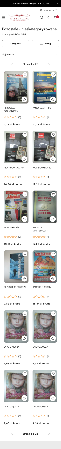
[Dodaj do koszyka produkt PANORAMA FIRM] (53, 99)
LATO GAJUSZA (11, 346)
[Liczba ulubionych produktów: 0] (48, 17)
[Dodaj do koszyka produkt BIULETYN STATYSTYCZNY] (53, 219)
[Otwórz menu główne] (4, 17)
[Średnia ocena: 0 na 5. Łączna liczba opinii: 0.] (12, 117)
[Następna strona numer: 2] (48, 64)
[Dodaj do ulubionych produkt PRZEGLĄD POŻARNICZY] (24, 74)
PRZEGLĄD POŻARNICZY (11, 109)
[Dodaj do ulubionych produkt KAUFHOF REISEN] (53, 254)
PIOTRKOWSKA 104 (14, 167)
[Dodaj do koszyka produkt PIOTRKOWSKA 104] (24, 159)
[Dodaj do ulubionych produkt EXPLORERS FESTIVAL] (24, 254)
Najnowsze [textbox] (8, 54)
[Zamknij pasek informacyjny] (57, 3)
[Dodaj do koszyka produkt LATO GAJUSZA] (24, 338)
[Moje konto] (48, 10)
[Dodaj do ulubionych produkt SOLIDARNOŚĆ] (24, 194)
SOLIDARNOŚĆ (12, 227)
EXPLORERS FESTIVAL (15, 287)
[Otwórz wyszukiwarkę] (41, 17)
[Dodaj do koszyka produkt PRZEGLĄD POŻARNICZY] (24, 99)
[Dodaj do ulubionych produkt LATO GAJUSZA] (24, 313)
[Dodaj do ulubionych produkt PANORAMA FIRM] (53, 74)
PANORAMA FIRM (42, 107)
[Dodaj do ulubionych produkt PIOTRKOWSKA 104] (24, 134)
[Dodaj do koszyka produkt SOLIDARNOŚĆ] (24, 219)
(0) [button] (19, 117)
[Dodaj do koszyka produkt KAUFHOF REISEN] (53, 279)
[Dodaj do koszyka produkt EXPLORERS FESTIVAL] (24, 279)
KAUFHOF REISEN (42, 287)
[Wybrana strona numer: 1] (30, 64)
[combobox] (30, 54)
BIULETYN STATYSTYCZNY (41, 229)
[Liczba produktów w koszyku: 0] (55, 17)
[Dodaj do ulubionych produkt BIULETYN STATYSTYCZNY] (53, 194)
